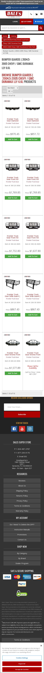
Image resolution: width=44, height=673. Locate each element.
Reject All (22, 664)
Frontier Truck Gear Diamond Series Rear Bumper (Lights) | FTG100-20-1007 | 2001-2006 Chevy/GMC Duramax (12, 121)
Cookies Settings (22, 658)
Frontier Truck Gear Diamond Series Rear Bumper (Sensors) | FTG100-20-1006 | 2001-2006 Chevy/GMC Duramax (32, 121)
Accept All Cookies (22, 669)
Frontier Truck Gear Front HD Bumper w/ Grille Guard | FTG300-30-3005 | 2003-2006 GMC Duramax (33, 238)
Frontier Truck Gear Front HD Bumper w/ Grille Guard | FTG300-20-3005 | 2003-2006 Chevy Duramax (13, 238)
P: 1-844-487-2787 (22, 449)
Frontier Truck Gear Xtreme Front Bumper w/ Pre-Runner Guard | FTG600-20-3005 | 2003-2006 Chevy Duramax (32, 355)
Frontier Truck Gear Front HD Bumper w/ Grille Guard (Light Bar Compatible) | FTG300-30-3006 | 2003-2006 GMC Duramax (32, 180)
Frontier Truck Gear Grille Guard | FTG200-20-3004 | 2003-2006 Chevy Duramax (12, 297)
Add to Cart (12, 139)
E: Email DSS (22, 456)
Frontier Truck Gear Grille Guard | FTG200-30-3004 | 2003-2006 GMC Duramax (33, 297)
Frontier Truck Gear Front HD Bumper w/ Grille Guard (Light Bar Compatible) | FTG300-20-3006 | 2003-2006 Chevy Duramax (12, 180)
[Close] (41, 645)
